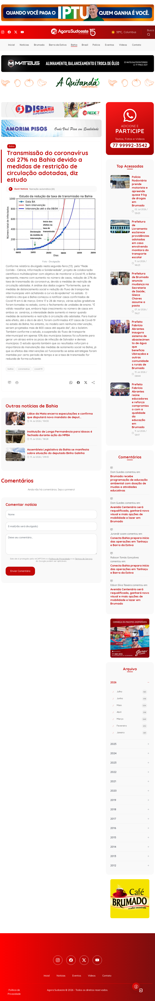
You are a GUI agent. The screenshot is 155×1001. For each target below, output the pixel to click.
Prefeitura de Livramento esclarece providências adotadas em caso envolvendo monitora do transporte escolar (140, 237)
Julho (132, 690)
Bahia (74, 43)
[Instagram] (2, 31)
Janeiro (132, 731)
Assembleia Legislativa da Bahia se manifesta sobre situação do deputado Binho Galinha (58, 449)
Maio (132, 704)
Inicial (11, 43)
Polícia (96, 43)
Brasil (85, 43)
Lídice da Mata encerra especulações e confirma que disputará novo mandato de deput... (60, 413)
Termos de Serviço (83, 557)
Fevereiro (132, 724)
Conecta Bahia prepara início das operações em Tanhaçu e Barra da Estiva (129, 540)
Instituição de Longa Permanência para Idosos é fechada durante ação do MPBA (59, 431)
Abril (132, 711)
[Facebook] (9, 31)
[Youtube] (22, 31)
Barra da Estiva (57, 43)
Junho (132, 697)
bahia (10, 367)
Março (132, 718)
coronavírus (24, 367)
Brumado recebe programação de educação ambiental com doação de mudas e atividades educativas (129, 482)
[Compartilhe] (93, 381)
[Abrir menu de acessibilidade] (136, 987)
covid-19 (38, 367)
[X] (86, 381)
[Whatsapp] (71, 381)
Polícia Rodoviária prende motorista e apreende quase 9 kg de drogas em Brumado (140, 190)
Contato (136, 43)
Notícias (24, 43)
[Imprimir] (17, 381)
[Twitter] (15, 31)
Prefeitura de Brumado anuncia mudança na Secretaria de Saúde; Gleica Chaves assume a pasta (140, 288)
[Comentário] (9, 381)
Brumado (39, 43)
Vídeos (123, 43)
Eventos (109, 43)
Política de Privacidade (59, 557)
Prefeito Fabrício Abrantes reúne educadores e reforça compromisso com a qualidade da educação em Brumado (140, 404)
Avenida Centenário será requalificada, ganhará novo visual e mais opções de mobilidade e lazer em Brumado (129, 513)
